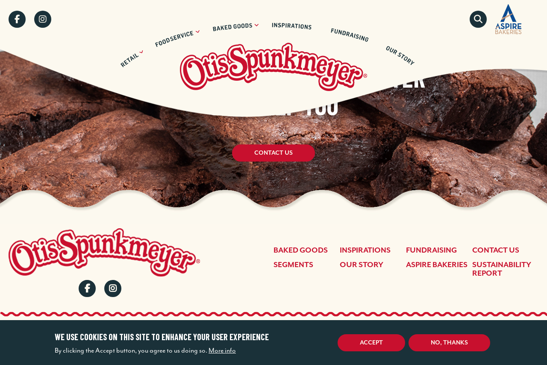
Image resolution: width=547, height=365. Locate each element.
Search (478, 19)
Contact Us (273, 153)
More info (222, 350)
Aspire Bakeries (437, 264)
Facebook (17, 19)
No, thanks (449, 342)
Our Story (361, 264)
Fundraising (431, 250)
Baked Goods (301, 250)
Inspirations (365, 250)
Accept (371, 342)
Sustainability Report (501, 269)
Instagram (42, 19)
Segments (293, 264)
